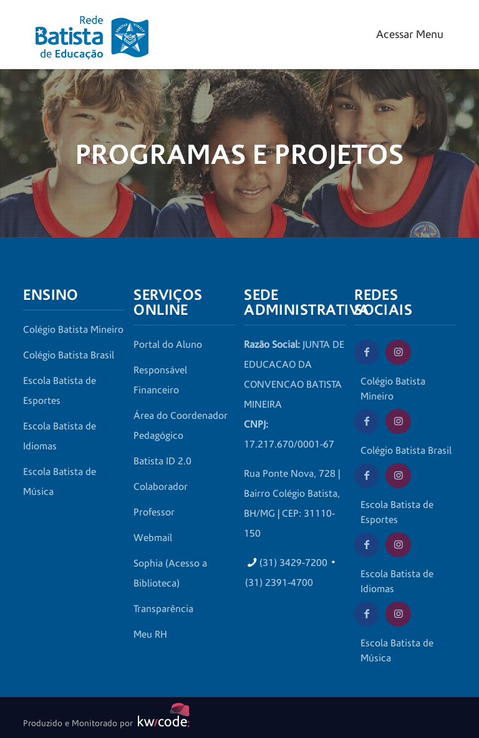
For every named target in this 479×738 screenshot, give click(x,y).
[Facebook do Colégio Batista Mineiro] (366, 352)
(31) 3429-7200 (293, 562)
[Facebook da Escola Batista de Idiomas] (366, 544)
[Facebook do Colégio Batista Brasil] (366, 421)
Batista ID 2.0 (162, 461)
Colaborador (160, 486)
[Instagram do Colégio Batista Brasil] (397, 421)
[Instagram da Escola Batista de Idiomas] (397, 544)
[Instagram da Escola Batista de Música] (397, 613)
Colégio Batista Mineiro (73, 329)
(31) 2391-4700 (279, 582)
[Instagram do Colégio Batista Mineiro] (397, 352)
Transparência (163, 609)
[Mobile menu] (408, 34)
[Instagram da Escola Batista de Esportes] (397, 475)
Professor (154, 512)
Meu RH (150, 634)
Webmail (152, 538)
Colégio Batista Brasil (68, 355)
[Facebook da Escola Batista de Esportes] (366, 475)
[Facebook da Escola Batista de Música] (366, 613)
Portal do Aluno (167, 344)
